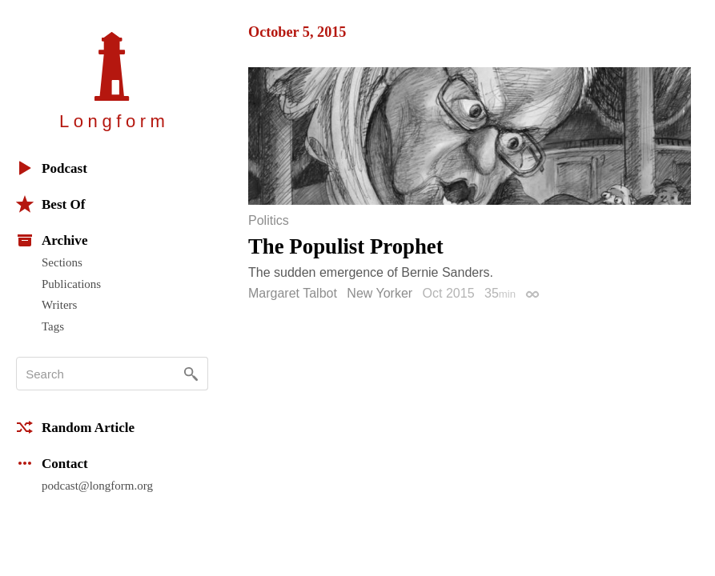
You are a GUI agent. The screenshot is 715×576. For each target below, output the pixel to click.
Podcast (51, 168)
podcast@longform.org (97, 485)
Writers (59, 304)
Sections (62, 262)
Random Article (75, 427)
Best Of (50, 204)
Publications (71, 284)
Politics (268, 220)
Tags (53, 326)
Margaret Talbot (292, 293)
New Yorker (379, 293)
